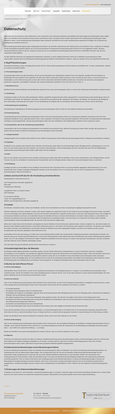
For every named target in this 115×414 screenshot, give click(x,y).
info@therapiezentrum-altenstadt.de (49, 398)
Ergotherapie (66, 11)
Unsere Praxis (46, 11)
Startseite (28, 11)
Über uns (36, 11)
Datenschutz (86, 11)
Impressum (76, 11)
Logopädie (56, 11)
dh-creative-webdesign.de (78, 410)
